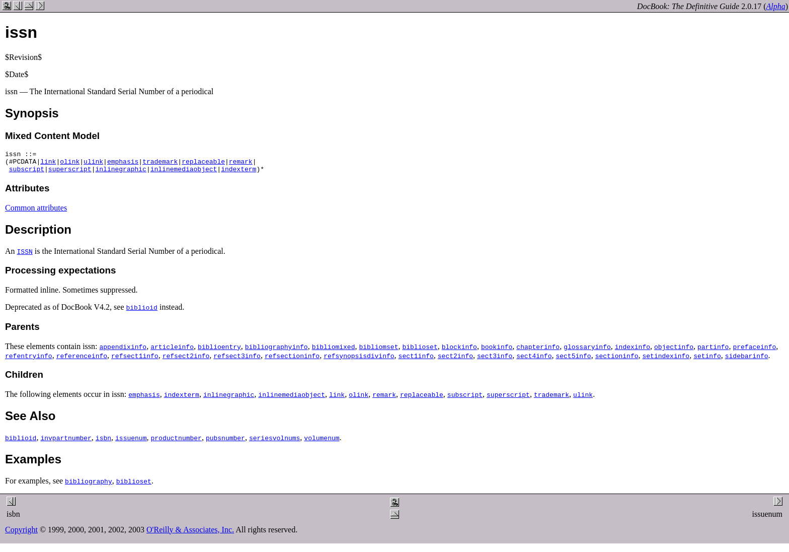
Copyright (21, 534)
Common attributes (36, 212)
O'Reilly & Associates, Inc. (190, 534)
